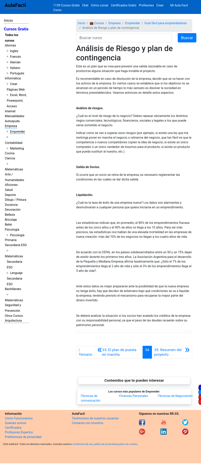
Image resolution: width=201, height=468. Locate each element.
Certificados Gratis (123, 5)
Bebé (8, 224)
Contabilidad (13, 143)
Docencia (11, 205)
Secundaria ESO (16, 245)
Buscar (187, 37)
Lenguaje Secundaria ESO (15, 278)
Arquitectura (13, 320)
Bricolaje (11, 220)
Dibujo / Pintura (15, 200)
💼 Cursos (97, 23)
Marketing (17, 148)
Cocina (9, 153)
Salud (9, 190)
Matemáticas (14, 169)
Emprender (17, 131)
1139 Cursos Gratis (67, 5)
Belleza (10, 214)
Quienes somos (15, 423)
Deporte (10, 195)
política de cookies (127, 444)
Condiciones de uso (82, 444)
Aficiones (11, 185)
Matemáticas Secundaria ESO (14, 261)
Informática (13, 78)
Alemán (15, 62)
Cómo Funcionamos (19, 418)
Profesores (146, 5)
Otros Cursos (14, 316)
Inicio (8, 20)
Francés (15, 56)
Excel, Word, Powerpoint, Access (17, 100)
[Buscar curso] (124, 37)
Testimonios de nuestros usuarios (95, 418)
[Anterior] (118, 352)
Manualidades (14, 116)
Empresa (11, 126)
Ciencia (10, 158)
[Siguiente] (172, 352)
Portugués (17, 73)
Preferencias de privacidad (23, 437)
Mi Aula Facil (179, 5)
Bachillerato (13, 289)
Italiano (15, 68)
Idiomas (10, 45)
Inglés (14, 51)
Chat (85, 5)
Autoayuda (12, 121)
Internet (10, 111)
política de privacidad (105, 444)
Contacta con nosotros (87, 423)
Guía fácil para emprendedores (166, 23)
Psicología (12, 229)
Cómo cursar (100, 5)
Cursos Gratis (16, 29)
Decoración (13, 209)
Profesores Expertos (19, 432)
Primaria (10, 240)
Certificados (13, 427)
